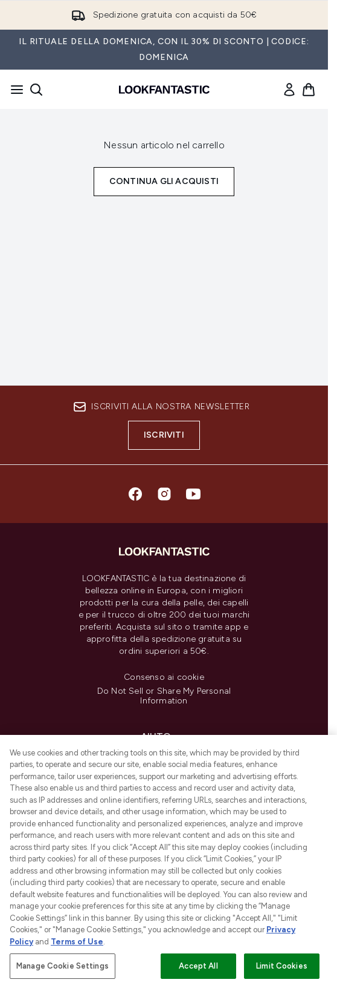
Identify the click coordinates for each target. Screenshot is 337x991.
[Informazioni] (164, 770)
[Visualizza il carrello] (308, 89)
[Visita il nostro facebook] (135, 494)
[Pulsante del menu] (13, 89)
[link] (289, 89)
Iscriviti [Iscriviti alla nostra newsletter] (164, 435)
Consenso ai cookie (164, 677)
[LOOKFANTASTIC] (164, 804)
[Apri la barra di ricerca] (36, 89)
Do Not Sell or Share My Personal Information (164, 696)
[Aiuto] (164, 736)
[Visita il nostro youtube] (193, 494)
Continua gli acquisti (164, 181)
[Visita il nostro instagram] (164, 494)
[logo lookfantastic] (164, 89)
